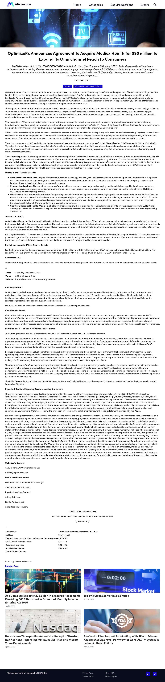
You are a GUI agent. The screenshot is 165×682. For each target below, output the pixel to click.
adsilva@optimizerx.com (16, 472)
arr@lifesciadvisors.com (16, 506)
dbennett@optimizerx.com (17, 487)
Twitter (51, 305)
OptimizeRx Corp (64, 92)
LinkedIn (59, 305)
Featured (67, 86)
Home (77, 5)
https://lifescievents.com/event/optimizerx (35, 279)
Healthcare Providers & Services (88, 86)
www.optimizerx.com (80, 305)
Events (145, 5)
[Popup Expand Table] (6, 268)
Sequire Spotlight (122, 5)
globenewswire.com (22, 561)
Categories (96, 5)
